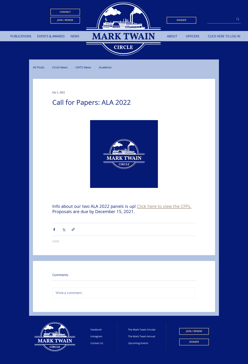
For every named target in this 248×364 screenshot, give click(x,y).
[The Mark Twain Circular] (142, 330)
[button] (20, 36)
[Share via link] (73, 229)
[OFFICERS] (192, 36)
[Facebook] (103, 330)
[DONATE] (181, 20)
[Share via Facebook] (54, 229)
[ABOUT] (172, 36)
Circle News (60, 67)
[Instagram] (103, 336)
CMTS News (83, 67)
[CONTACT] (65, 12)
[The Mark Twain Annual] (144, 336)
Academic (105, 67)
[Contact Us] (103, 343)
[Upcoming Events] (145, 343)
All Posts (38, 67)
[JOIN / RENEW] (65, 20)
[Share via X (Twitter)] (63, 229)
